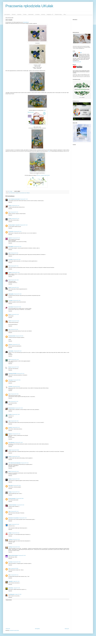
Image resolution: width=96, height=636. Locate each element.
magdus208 (10, 581)
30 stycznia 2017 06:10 (17, 485)
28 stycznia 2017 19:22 (16, 300)
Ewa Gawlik (10, 259)
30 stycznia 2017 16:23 (15, 524)
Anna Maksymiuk (11, 594)
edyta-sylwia (10, 485)
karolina (9, 218)
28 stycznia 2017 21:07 (16, 344)
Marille (9, 471)
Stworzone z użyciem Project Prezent (43, 175)
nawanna (10, 272)
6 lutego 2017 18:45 (18, 594)
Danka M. (10, 456)
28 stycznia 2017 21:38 (14, 359)
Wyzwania (19, 14)
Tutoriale (24, 14)
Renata (9, 367)
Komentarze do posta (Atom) (14, 630)
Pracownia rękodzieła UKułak (29, 6)
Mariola (9, 314)
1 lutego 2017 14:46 (16, 587)
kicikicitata (10, 386)
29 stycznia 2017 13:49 (15, 414)
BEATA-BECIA (10, 246)
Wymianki (14, 14)
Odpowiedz (10, 202)
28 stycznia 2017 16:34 (16, 259)
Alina (9, 329)
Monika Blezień (13, 192)
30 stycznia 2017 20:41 (22, 555)
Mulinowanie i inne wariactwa (13, 517)
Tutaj (49, 151)
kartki (9, 192)
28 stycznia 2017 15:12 (17, 231)
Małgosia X (10, 433)
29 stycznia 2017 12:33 (14, 401)
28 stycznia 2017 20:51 (14, 329)
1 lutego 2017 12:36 (16, 581)
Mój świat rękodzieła (11, 498)
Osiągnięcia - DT (50, 14)
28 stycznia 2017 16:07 (17, 246)
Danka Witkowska (11, 442)
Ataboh (9, 287)
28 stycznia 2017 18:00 (15, 272)
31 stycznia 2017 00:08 (14, 568)
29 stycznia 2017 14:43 (16, 433)
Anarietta (10, 414)
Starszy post (67, 628)
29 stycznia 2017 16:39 (18, 442)
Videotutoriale (30, 14)
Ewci (45, 110)
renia (9, 401)
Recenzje (43, 14)
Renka (9, 359)
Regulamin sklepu (58, 14)
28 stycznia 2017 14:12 (15, 218)
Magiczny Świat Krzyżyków (13, 555)
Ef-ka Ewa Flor (10, 231)
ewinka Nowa (10, 587)
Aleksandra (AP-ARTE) (12, 373)
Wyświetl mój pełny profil (77, 61)
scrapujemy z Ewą (18, 192)
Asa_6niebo (10, 300)
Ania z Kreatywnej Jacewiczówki (14, 199)
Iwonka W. (10, 427)
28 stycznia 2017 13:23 (24, 199)
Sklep (65, 14)
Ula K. (81, 52)
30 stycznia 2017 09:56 (19, 498)
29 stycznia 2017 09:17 (16, 386)
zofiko (9, 511)
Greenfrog (10, 539)
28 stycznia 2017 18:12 (15, 287)
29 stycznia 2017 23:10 (15, 471)
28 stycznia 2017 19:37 (15, 314)
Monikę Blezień (26, 22)
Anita (9, 568)
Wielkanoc (28, 192)
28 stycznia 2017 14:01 (14, 212)
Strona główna (7, 14)
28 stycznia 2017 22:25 (15, 367)
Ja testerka (37, 14)
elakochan (10, 344)
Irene (9, 212)
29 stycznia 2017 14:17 (16, 427)
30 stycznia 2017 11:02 (14, 511)
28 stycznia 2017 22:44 (20, 373)
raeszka (9, 524)
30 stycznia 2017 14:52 (23, 517)
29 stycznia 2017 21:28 (16, 456)
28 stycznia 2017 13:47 (15, 205)
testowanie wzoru (23, 192)
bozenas (9, 205)
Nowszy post (8, 628)
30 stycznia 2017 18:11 (16, 539)
